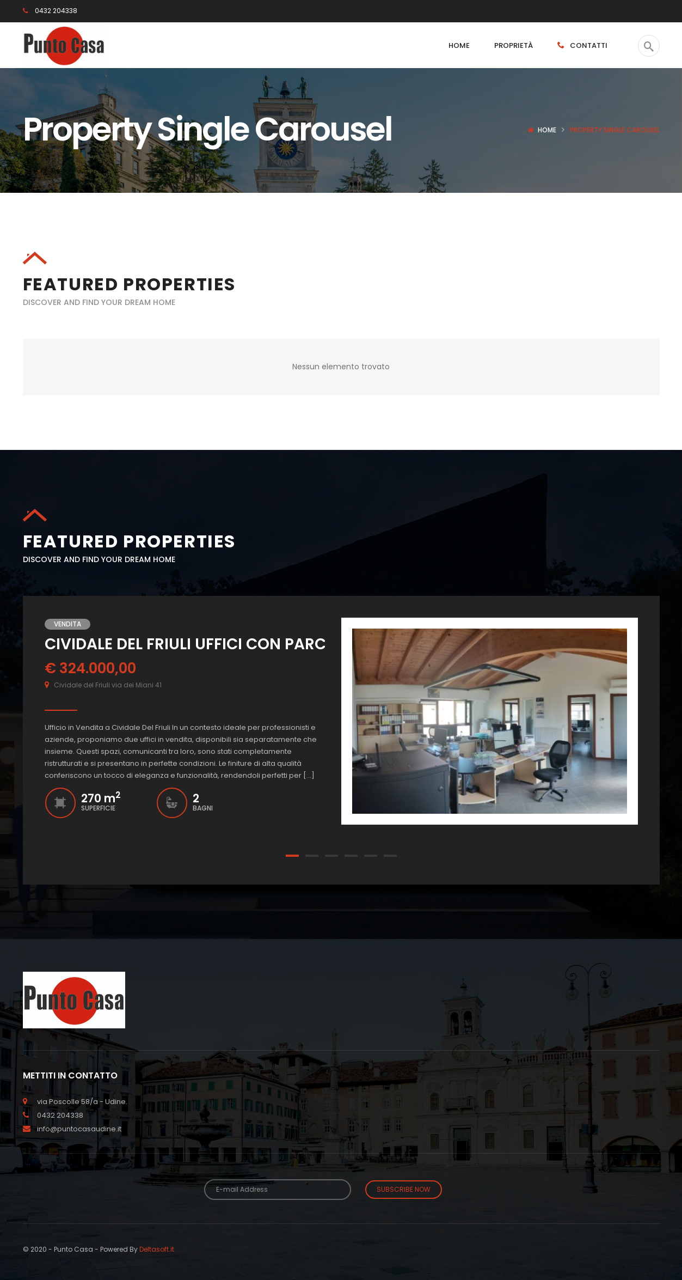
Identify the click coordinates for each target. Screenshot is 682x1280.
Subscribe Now (404, 1189)
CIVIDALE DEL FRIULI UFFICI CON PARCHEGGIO (215, 643)
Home (547, 130)
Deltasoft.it (156, 1247)
